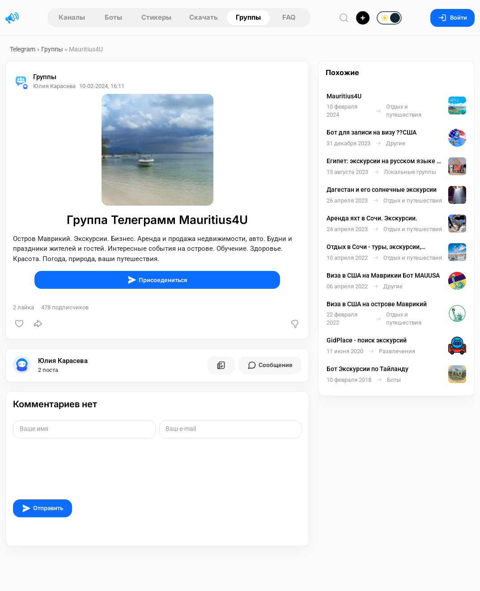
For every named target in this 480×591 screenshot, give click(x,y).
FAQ (289, 17)
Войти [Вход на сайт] (452, 17)
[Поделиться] (38, 324)
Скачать (203, 17)
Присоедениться (157, 279)
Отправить (42, 508)
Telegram (22, 49)
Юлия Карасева (63, 361)
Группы (248, 17)
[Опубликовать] (363, 18)
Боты (113, 17)
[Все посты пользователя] (221, 365)
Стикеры (156, 17)
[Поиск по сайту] (344, 18)
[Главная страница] (12, 18)
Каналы (72, 17)
